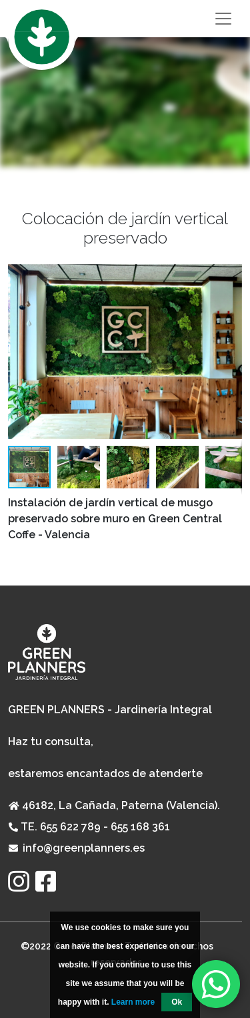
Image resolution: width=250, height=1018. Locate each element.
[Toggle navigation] (125, 18)
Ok (176, 1002)
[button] (230, 351)
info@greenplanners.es (84, 848)
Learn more (133, 1002)
